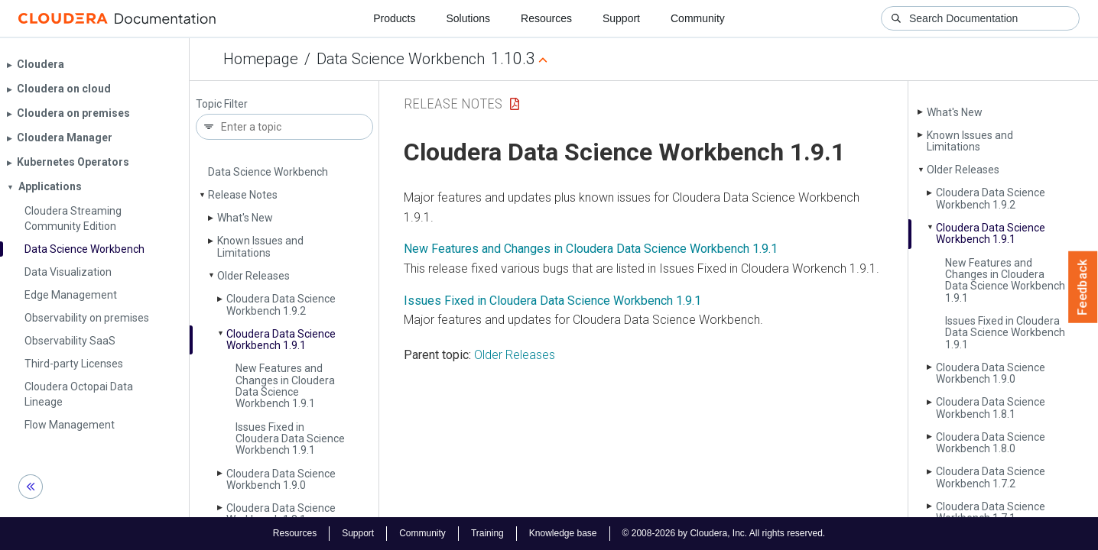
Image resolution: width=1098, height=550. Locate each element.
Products (394, 18)
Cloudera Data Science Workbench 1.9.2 (281, 304)
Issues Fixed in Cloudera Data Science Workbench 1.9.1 (290, 439)
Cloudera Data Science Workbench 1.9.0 (281, 479)
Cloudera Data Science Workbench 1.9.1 (281, 339)
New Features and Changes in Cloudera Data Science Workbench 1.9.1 (285, 385)
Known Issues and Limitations (260, 246)
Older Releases (253, 276)
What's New (245, 218)
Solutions (468, 18)
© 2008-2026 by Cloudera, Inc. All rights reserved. (724, 533)
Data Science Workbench (401, 59)
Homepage (260, 59)
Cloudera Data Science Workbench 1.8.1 (281, 514)
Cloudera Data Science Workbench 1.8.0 (990, 443)
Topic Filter (222, 104)
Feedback (1083, 287)
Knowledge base (563, 533)
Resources (546, 18)
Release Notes (243, 195)
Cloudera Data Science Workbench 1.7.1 (990, 512)
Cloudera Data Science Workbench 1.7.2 (990, 477)
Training (487, 533)
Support (621, 18)
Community (698, 18)
